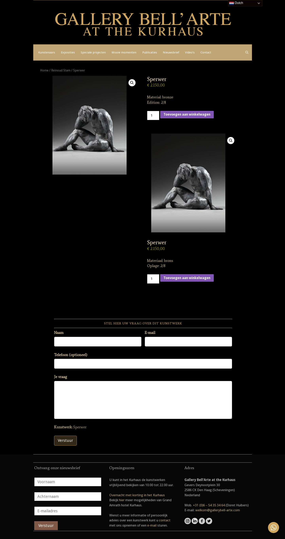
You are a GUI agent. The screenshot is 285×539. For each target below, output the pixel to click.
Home (44, 70)
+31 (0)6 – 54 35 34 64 (209, 505)
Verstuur (65, 440)
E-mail (150, 332)
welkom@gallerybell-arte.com (217, 510)
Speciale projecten (93, 52)
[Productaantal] (153, 115)
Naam (59, 332)
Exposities (68, 52)
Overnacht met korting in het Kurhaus (137, 495)
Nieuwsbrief (171, 52)
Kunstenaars (46, 52)
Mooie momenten (124, 52)
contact (164, 520)
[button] (132, 82)
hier (121, 500)
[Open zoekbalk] (247, 52)
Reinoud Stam (60, 70)
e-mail (152, 525)
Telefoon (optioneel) (70, 355)
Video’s (190, 52)
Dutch (236, 3)
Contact (205, 52)
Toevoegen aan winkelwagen (186, 114)
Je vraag (60, 377)
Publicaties (149, 52)
